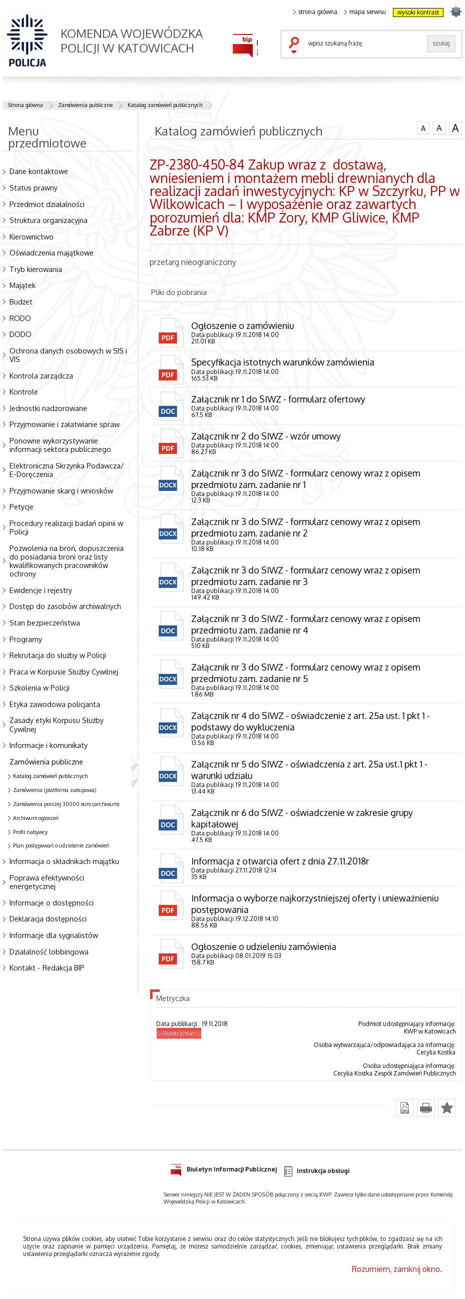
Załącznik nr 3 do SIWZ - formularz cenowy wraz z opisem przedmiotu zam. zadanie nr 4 (305, 624)
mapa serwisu (365, 12)
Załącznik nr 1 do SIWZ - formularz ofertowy (278, 399)
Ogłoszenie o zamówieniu (242, 325)
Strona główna (25, 105)
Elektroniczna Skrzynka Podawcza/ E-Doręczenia (67, 469)
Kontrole (24, 391)
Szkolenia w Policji (40, 687)
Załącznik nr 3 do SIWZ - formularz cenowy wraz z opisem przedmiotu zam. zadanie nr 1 (305, 479)
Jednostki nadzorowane (48, 408)
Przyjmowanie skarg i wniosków (61, 490)
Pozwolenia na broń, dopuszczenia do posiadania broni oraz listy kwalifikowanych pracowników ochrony (67, 561)
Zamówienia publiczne (85, 105)
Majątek (23, 285)
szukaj (296, 46)
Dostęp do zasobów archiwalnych (65, 606)
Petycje (22, 506)
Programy (26, 639)
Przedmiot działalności (47, 204)
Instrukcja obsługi (316, 1171)
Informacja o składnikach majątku (64, 861)
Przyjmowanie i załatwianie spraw (65, 424)
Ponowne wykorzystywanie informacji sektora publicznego (60, 445)
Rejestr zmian (179, 1033)
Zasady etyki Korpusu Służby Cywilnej (57, 724)
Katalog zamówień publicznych (165, 105)
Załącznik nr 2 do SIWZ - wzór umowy (266, 436)
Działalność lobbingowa (49, 951)
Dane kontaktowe (39, 171)
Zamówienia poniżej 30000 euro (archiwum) (66, 804)
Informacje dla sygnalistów (54, 935)
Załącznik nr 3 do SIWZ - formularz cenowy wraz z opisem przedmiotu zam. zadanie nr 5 (305, 673)
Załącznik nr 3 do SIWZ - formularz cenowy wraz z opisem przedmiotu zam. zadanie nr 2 (305, 527)
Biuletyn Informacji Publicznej (223, 1167)
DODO (21, 334)
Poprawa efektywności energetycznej (47, 881)
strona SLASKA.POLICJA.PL (455, 11)
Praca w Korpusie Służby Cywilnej (64, 671)
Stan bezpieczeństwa (45, 622)
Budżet (21, 301)
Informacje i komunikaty (49, 745)
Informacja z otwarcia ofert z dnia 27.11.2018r (280, 861)
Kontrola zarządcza (41, 375)
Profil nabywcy (30, 832)
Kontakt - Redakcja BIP (47, 967)
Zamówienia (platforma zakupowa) (55, 790)
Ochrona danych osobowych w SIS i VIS (68, 355)
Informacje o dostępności (52, 902)
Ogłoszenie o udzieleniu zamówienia (263, 946)
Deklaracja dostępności (48, 918)
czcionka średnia (438, 128)
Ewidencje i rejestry (41, 590)
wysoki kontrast (418, 12)
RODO (20, 318)
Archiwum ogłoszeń (36, 818)
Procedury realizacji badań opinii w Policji (66, 527)
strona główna (315, 12)
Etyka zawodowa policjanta (55, 704)
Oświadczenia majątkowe (52, 252)
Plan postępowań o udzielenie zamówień (61, 845)
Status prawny (34, 187)
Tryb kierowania (36, 269)
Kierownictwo (32, 236)
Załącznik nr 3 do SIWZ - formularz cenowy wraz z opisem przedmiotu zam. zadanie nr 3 (305, 575)
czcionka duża (455, 128)
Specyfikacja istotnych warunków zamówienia (282, 362)
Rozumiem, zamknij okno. (397, 1269)
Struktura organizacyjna (49, 220)
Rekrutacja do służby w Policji (58, 655)
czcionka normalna (422, 127)
